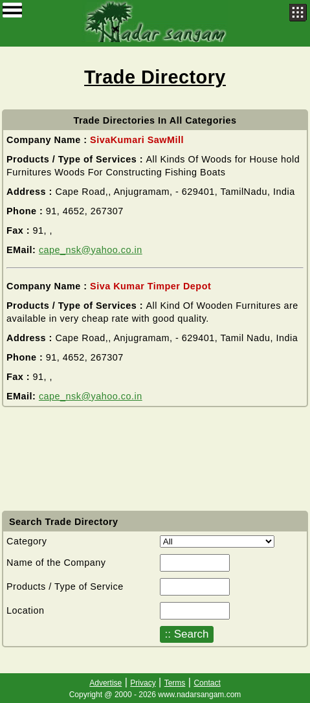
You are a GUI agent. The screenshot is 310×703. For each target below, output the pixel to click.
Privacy (142, 682)
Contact (207, 682)
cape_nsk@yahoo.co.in (90, 250)
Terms (175, 682)
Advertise (105, 682)
